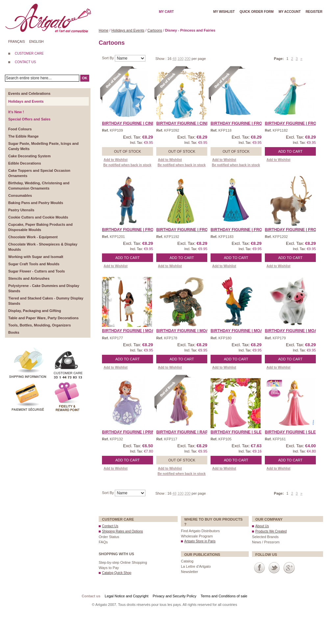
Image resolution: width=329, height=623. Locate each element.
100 (180, 59)
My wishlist (224, 11)
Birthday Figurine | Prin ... (130, 432)
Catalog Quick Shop (116, 573)
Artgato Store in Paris (199, 541)
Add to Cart (290, 151)
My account (290, 11)
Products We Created (271, 531)
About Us (262, 526)
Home (103, 30)
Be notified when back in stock (127, 165)
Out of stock (127, 151)
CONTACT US (25, 62)
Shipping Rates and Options (122, 531)
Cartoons (154, 30)
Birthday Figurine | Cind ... (130, 123)
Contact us (91, 596)
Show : (161, 59)
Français (16, 41)
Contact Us (110, 526)
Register (314, 11)
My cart (166, 11)
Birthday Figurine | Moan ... (132, 330)
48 (174, 59)
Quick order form (256, 11)
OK (85, 78)
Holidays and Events (128, 30)
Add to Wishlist (116, 160)
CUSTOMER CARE (29, 53)
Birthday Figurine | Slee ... (239, 432)
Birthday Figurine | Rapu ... (185, 432)
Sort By (108, 58)
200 (187, 59)
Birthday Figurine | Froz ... (240, 123)
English (36, 41)
